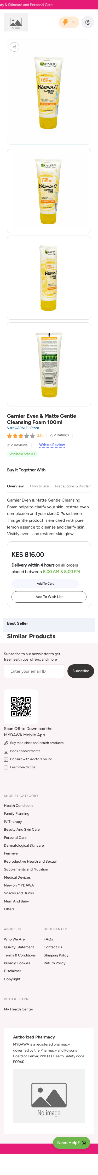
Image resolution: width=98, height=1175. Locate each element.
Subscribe (80, 671)
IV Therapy (13, 821)
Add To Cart (45, 583)
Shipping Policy (56, 955)
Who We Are (14, 939)
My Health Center (18, 1009)
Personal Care (15, 837)
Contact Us (53, 947)
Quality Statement (19, 947)
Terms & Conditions (20, 955)
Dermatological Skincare (24, 845)
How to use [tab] (39, 486)
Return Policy (55, 963)
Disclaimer (12, 971)
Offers (9, 909)
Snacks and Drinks (19, 893)
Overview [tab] (15, 486)
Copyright (12, 979)
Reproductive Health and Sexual (30, 861)
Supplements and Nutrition (26, 869)
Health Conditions (18, 805)
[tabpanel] (49, 517)
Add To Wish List (49, 597)
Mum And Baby (16, 901)
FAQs (48, 939)
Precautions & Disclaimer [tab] (75, 486)
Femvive (11, 853)
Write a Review (52, 445)
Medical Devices (17, 877)
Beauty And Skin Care (22, 829)
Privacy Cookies (17, 963)
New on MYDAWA (19, 885)
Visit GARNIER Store (23, 428)
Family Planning (16, 813)
